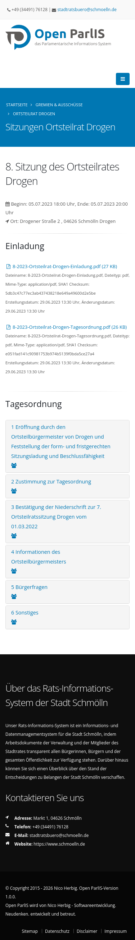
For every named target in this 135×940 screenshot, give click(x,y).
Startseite (17, 104)
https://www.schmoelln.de (59, 844)
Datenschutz (57, 931)
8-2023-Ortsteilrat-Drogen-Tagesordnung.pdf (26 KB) (66, 327)
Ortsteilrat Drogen (34, 113)
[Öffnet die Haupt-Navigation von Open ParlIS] (123, 79)
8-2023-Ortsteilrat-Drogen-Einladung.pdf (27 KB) (61, 266)
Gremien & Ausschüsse (59, 104)
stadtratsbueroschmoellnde (86, 9)
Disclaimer (87, 931)
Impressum (115, 931)
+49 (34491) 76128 (50, 826)
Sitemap (30, 931)
